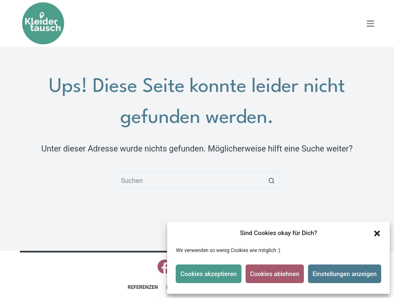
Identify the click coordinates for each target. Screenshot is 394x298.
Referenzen (143, 287)
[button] (377, 233)
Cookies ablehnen (274, 274)
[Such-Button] (271, 180)
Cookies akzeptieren (208, 274)
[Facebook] (165, 267)
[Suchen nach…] (189, 180)
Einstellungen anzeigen (345, 274)
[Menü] (370, 23)
